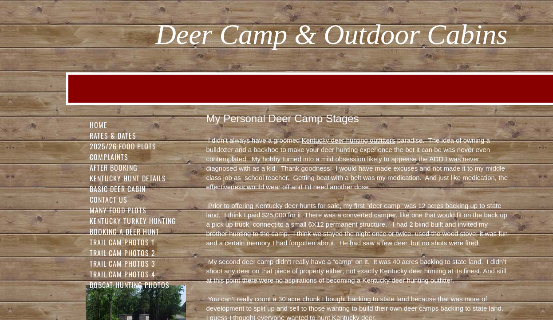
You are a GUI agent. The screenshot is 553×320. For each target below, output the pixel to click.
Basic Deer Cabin (118, 189)
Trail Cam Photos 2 (122, 253)
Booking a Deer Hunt (124, 231)
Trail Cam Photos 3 (122, 263)
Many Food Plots (118, 210)
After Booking (114, 167)
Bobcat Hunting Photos (130, 285)
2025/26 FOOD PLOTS (123, 146)
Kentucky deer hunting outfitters (348, 140)
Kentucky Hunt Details (128, 178)
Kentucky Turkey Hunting (133, 221)
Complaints (109, 157)
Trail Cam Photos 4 (122, 274)
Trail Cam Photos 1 (122, 242)
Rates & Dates (113, 135)
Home (98, 125)
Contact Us (108, 199)
